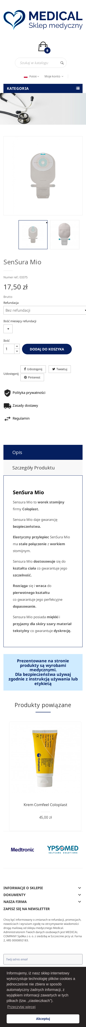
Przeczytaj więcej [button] (21, 1007)
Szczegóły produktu (33, 468)
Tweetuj (61, 369)
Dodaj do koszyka (47, 349)
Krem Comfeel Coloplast (45, 804)
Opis (17, 452)
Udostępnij (34, 369)
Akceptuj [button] (43, 1019)
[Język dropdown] (31, 76)
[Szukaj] (41, 63)
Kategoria (18, 88)
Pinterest (34, 377)
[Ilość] (8, 349)
